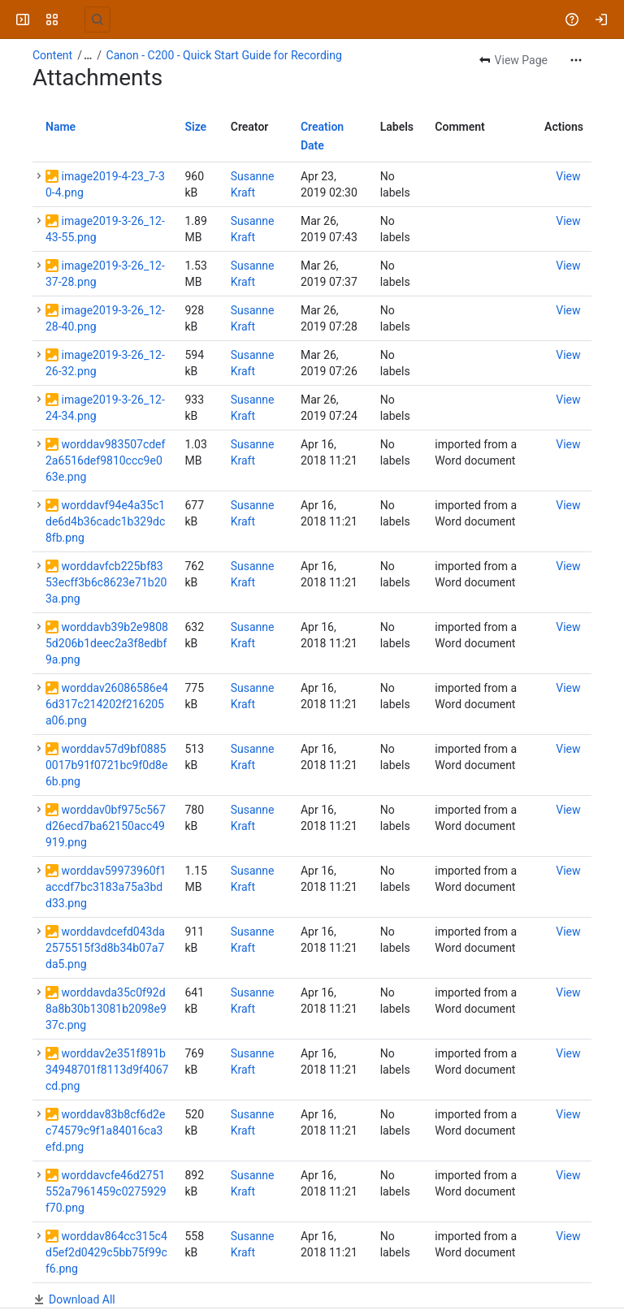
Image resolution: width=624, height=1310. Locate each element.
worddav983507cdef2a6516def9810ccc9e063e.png (105, 460)
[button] (39, 176)
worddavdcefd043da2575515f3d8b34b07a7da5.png (105, 948)
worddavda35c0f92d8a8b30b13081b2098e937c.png (106, 1008)
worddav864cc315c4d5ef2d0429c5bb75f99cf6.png (106, 1252)
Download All (82, 1299)
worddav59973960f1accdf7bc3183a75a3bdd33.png (106, 887)
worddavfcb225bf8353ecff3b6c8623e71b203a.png (106, 582)
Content (52, 55)
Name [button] (61, 126)
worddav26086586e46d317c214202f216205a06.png (107, 704)
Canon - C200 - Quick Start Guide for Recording (224, 55)
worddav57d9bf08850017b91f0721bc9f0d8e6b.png (106, 765)
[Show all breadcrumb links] (88, 55)
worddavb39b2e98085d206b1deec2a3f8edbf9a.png (107, 643)
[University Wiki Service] (75, 19)
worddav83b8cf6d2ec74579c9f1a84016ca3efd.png (105, 1130)
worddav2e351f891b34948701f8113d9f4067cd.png (107, 1069)
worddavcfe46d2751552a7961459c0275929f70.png (106, 1191)
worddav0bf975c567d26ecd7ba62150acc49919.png (106, 826)
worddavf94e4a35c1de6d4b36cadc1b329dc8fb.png (105, 521)
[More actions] (576, 60)
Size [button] (195, 126)
